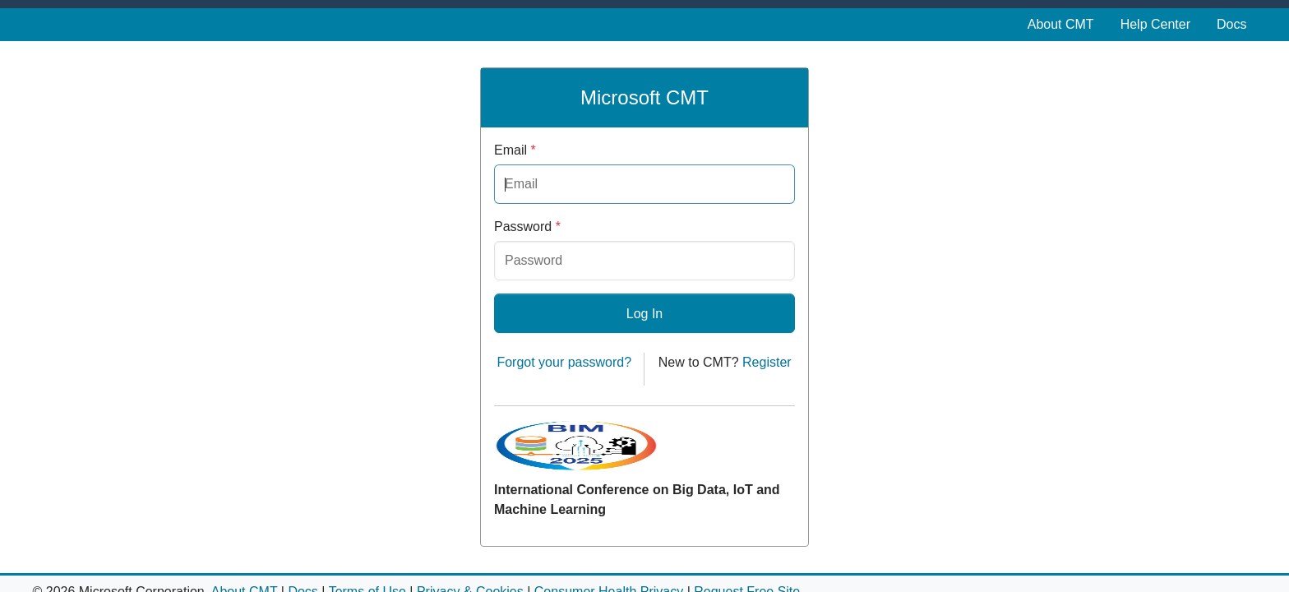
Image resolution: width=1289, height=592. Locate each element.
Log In (644, 314)
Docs (1231, 24)
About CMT (1061, 24)
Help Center (1155, 24)
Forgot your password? (564, 362)
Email (515, 150)
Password (527, 227)
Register (767, 362)
